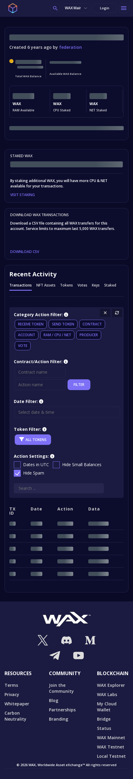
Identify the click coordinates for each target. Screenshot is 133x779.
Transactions (20, 285)
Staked (110, 285)
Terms (11, 685)
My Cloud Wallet (106, 707)
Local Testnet (111, 756)
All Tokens (33, 439)
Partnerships (62, 710)
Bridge (103, 719)
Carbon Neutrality (15, 716)
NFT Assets (46, 285)
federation (70, 47)
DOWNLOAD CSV (24, 252)
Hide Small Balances (81, 464)
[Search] (59, 488)
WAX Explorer (111, 685)
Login (104, 8)
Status (104, 728)
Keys (96, 285)
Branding (58, 719)
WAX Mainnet (76, 7)
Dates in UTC (36, 464)
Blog (53, 700)
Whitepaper (17, 704)
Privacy (12, 694)
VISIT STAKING (22, 195)
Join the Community (61, 688)
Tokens (66, 285)
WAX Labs (107, 694)
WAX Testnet (110, 747)
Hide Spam (33, 473)
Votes (82, 285)
